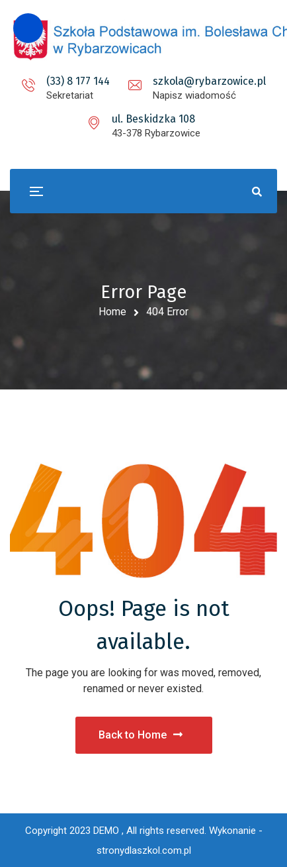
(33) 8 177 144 (78, 81)
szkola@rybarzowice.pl (209, 81)
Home (112, 311)
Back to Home (141, 735)
